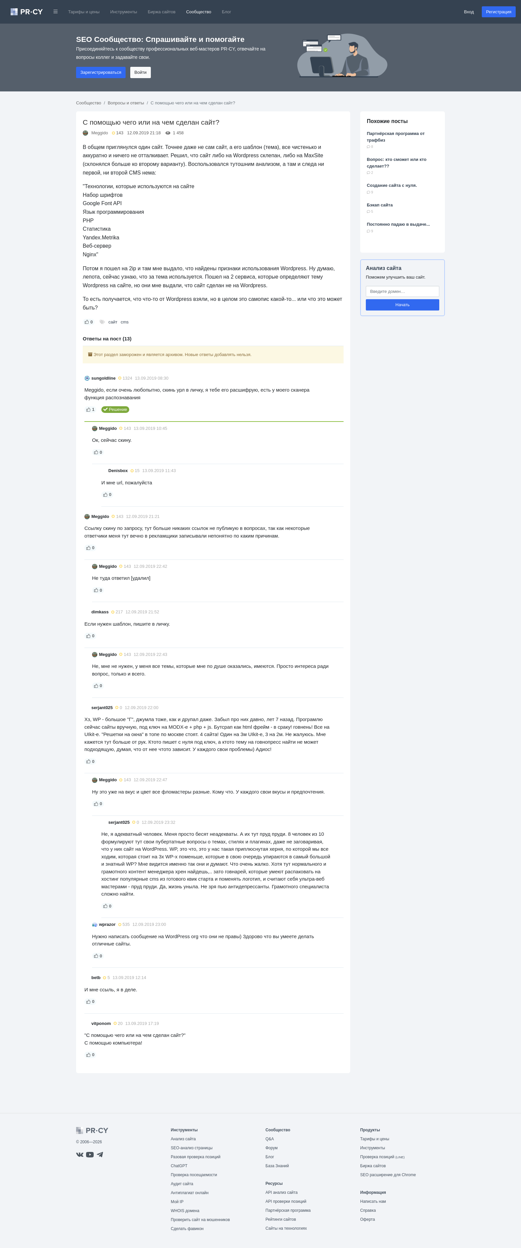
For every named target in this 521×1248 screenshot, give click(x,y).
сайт (112, 321)
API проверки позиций (285, 1201)
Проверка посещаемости (194, 1175)
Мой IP (177, 1201)
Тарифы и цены (84, 11)
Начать (402, 304)
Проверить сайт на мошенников (200, 1219)
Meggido (99, 132)
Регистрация (498, 11)
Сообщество (198, 11)
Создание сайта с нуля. (392, 185)
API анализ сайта (281, 1192)
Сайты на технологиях (286, 1228)
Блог (226, 11)
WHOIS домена (185, 1210)
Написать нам (373, 1201)
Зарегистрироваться (100, 72)
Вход (469, 11)
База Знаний (277, 1166)
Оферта (367, 1219)
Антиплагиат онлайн (190, 1192)
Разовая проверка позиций (195, 1157)
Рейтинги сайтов (280, 1219)
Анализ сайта (383, 268)
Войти (141, 72)
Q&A (269, 1139)
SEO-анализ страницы (192, 1148)
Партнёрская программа (288, 1210)
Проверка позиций (382, 1157)
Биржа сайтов (162, 11)
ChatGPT (179, 1166)
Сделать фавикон (187, 1228)
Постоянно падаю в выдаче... (398, 224)
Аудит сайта (182, 1184)
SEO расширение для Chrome (388, 1175)
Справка (368, 1210)
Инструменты (123, 11)
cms (125, 321)
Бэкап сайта (380, 204)
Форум (271, 1148)
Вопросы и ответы (126, 102)
